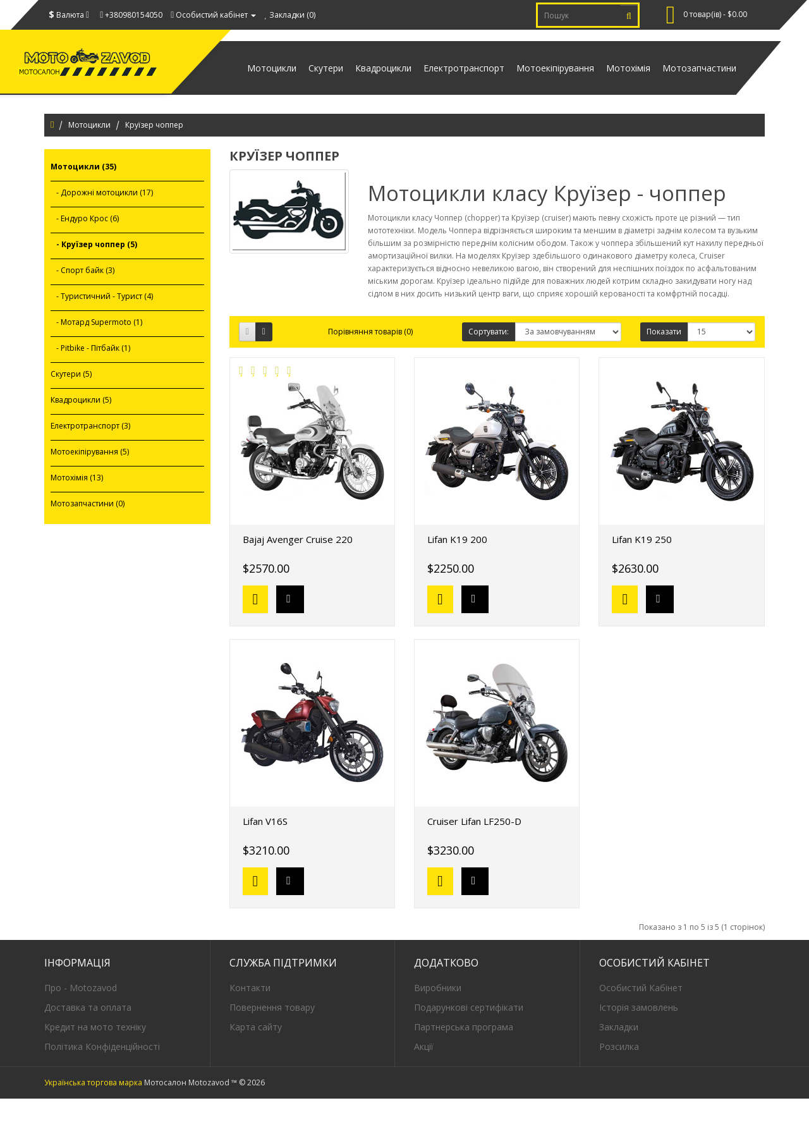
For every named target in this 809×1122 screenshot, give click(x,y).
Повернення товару (272, 1030)
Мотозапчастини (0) (88, 526)
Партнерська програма (463, 1050)
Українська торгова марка (93, 1106)
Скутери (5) (71, 397)
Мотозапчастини (694, 79)
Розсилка (619, 1069)
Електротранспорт (426, 79)
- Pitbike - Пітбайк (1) (90, 371)
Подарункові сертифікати (468, 1030)
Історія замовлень (638, 1030)
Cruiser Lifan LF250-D (474, 844)
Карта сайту (255, 1050)
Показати (664, 354)
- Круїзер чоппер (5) (94, 267)
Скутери (267, 79)
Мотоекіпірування (529, 79)
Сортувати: (488, 354)
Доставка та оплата (87, 1030)
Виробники (437, 1010)
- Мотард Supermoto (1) (96, 345)
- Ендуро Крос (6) (85, 241)
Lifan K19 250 (642, 562)
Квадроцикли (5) (81, 423)
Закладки (618, 1050)
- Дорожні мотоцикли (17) (102, 215)
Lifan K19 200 (457, 562)
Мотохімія (612, 79)
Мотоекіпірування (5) (90, 475)
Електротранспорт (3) (90, 449)
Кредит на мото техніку (95, 1050)
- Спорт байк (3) (82, 293)
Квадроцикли (335, 79)
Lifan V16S (265, 844)
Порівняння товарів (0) (370, 354)
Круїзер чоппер (154, 148)
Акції (424, 1069)
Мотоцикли (89, 148)
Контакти (250, 1010)
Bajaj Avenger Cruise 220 (298, 562)
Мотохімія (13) (77, 501)
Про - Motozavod (80, 1010)
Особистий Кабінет (641, 1010)
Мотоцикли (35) (83, 190)
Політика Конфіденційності (102, 1069)
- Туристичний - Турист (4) (102, 319)
